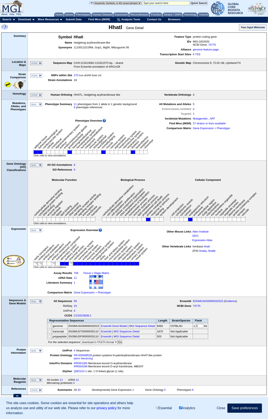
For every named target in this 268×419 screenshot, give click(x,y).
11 (75, 104)
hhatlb (211, 250)
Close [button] (221, 408)
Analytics (187, 408)
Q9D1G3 (79, 371)
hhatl (207, 246)
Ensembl (106, 331)
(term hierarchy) (83, 358)
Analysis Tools (128, 20)
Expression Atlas (202, 240)
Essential (164, 408)
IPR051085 (80, 363)
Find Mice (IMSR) (99, 19)
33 (78, 389)
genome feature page (206, 49)
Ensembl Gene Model (114, 326)
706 (76, 273)
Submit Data (74, 19)
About (4, 14)
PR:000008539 (83, 355)
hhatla (202, 250)
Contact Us (154, 19)
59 (75, 301)
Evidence (230, 301)
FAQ (18, 14)
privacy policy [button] (107, 408)
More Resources (48, 19)
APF (212, 118)
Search (6, 19)
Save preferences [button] (245, 408)
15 (75, 305)
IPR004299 (80, 366)
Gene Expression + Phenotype (211, 128)
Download (24, 19)
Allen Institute (200, 231)
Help (11, 14)
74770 (212, 44)
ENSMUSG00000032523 (208, 301)
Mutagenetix (200, 118)
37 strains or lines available (209, 123)
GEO (195, 235)
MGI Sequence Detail (142, 326)
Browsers (174, 19)
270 (76, 75)
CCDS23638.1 (82, 315)
